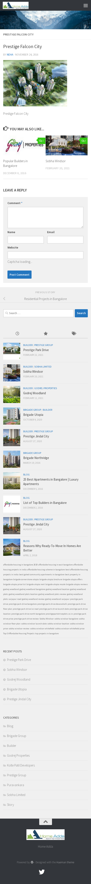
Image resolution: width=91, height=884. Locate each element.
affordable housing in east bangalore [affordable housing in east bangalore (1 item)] (55, 564)
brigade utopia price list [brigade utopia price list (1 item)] (14, 584)
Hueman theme (65, 862)
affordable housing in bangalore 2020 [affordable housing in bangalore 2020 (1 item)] (20, 564)
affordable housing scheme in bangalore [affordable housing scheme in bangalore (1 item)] (46, 569)
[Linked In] (57, 872)
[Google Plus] (49, 872)
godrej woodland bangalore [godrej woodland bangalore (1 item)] (32, 589)
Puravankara (15, 785)
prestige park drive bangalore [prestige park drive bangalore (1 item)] (23, 604)
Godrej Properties (45, 388)
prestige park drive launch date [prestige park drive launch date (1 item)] (54, 608)
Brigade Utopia (33, 415)
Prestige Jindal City (36, 436)
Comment (14, 203)
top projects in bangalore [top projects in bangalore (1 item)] (47, 633)
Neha (10, 54)
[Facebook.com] (34, 872)
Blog (26, 474)
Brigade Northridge (36, 458)
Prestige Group (43, 345)
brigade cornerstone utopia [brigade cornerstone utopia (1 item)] (26, 579)
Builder (28, 345)
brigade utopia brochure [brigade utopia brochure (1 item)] (50, 579)
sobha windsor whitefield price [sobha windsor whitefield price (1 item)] (69, 628)
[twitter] (42, 872)
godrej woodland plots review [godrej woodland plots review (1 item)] (52, 594)
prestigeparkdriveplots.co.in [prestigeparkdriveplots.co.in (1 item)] (59, 613)
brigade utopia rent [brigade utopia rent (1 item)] (35, 584)
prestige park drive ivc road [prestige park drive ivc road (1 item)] (26, 608)
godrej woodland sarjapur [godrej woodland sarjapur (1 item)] (57, 599)
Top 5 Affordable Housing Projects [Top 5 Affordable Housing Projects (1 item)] (19, 633)
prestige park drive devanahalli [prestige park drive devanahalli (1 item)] (52, 604)
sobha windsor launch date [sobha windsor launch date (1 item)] (34, 623)
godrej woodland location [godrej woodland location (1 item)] (57, 589)
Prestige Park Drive (36, 350)
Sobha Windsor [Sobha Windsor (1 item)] (46, 618)
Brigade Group (32, 409)
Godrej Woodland (34, 393)
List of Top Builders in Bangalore (45, 503)
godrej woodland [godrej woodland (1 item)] (11, 589)
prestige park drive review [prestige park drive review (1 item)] (26, 618)
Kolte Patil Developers (21, 765)
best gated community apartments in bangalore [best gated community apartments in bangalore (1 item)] (41, 574)
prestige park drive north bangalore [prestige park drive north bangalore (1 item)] (28, 613)
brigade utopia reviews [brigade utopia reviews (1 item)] (77, 584)
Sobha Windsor (56, 161)
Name (11, 232)
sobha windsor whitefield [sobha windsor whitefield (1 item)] (42, 628)
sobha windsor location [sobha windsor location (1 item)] (58, 623)
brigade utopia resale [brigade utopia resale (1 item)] (55, 584)
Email (51, 232)
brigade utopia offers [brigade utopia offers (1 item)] (72, 579)
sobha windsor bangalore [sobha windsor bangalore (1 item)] (66, 618)
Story (10, 805)
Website (12, 247)
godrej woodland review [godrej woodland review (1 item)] (33, 599)
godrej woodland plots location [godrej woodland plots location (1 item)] (23, 594)
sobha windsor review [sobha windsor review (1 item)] (19, 628)
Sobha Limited (43, 366)
